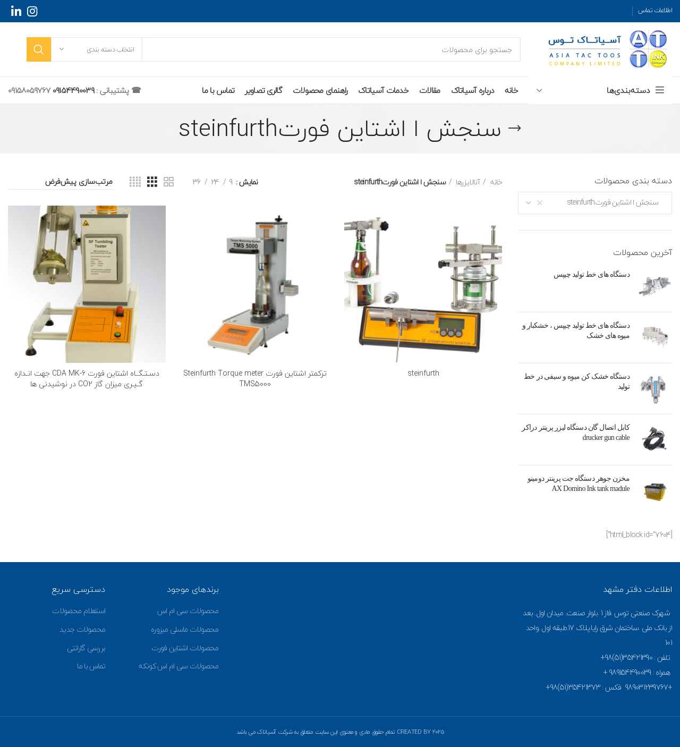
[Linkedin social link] (16, 11)
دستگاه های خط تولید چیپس (592, 274)
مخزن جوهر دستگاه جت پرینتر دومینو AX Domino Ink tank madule (579, 483)
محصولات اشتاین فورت (184, 648)
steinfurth (423, 373)
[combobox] (595, 203)
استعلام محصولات (78, 610)
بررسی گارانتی (86, 648)
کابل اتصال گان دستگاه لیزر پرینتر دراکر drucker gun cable (576, 432)
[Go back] (515, 128)
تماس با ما (91, 666)
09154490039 (72, 90)
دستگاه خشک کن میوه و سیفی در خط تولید (577, 381)
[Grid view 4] (135, 182)
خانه (496, 182)
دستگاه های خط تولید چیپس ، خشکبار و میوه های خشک (576, 330)
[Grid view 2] (168, 182)
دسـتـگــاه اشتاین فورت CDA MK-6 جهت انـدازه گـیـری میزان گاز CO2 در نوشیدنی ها (86, 379)
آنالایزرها (467, 182)
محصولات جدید (82, 629)
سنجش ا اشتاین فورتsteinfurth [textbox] (615, 202)
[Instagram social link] (32, 11)
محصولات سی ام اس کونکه (178, 666)
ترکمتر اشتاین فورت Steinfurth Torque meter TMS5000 (255, 379)
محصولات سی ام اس (188, 610)
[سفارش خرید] (61, 182)
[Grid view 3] (152, 182)
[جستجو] (274, 49)
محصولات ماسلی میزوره (185, 629)
